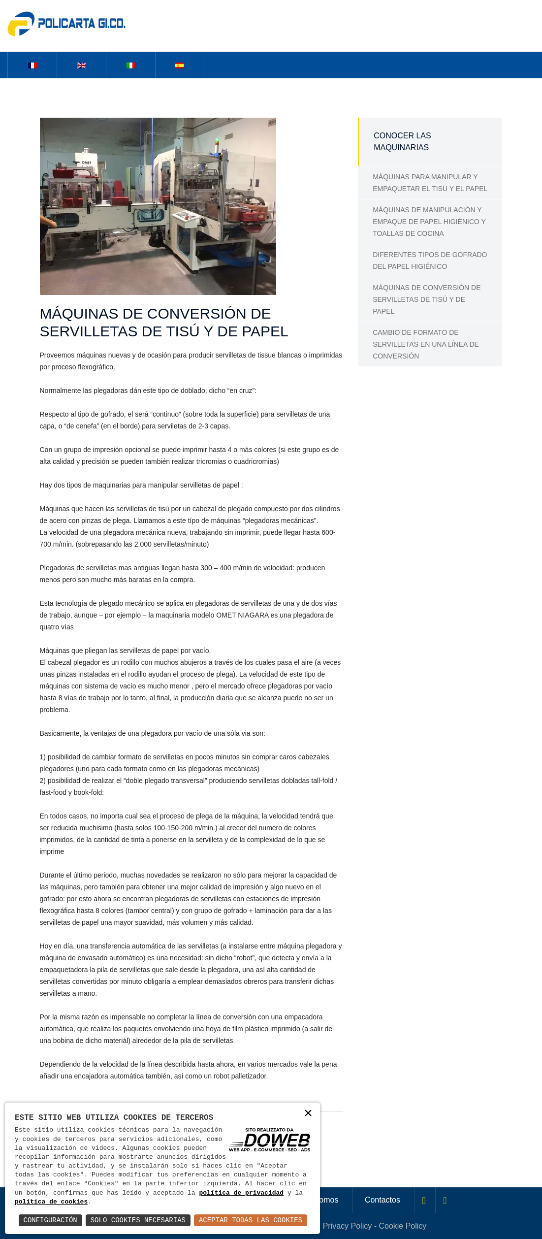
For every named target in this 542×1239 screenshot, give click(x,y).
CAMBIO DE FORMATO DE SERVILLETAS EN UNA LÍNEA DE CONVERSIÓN (426, 344)
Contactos (382, 1200)
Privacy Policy (347, 1226)
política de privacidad (241, 1193)
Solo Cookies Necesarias (138, 1220)
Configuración (50, 1220)
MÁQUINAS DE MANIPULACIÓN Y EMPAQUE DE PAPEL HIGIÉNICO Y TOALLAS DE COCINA (429, 221)
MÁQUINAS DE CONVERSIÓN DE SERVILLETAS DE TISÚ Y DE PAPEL (426, 299)
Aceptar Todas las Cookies (250, 1220)
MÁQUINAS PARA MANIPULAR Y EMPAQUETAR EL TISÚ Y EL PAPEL (430, 183)
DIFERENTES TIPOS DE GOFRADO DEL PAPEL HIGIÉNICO (430, 260)
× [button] (308, 1114)
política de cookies (51, 1202)
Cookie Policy (402, 1226)
